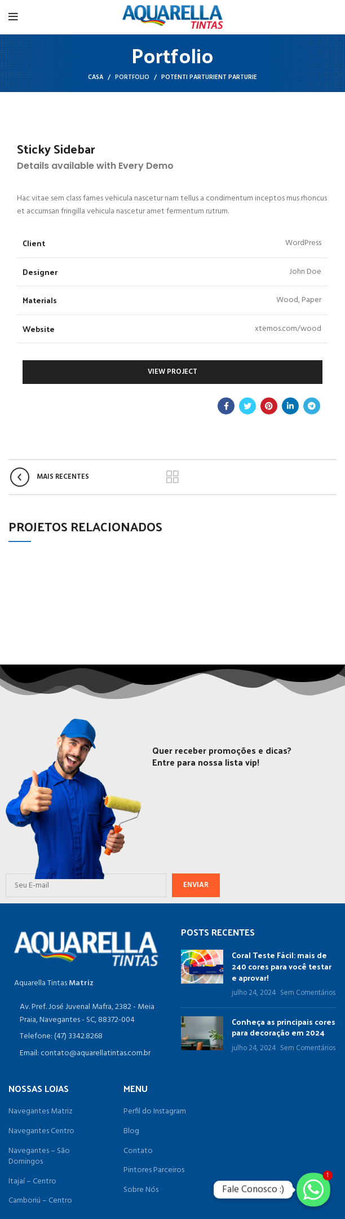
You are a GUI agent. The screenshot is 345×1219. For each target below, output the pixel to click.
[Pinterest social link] (268, 405)
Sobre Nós (140, 1190)
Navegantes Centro (41, 1131)
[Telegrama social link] (311, 405)
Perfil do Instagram (154, 1111)
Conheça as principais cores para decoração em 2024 (283, 1027)
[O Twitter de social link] (247, 405)
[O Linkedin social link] (290, 405)
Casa (95, 77)
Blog (131, 1131)
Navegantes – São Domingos (39, 1157)
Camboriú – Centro (40, 1201)
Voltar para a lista (173, 477)
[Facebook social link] (226, 405)
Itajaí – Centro (32, 1181)
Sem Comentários (307, 993)
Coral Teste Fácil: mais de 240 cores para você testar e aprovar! (281, 966)
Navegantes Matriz (40, 1111)
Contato (138, 1151)
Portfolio (132, 77)
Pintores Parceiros (153, 1170)
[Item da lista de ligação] (86, 1036)
